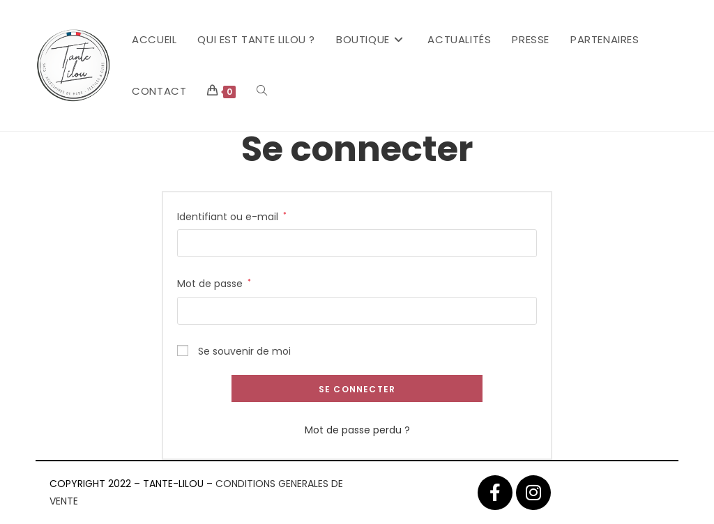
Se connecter (357, 389)
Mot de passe (214, 283)
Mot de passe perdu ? (357, 430)
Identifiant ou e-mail (232, 216)
